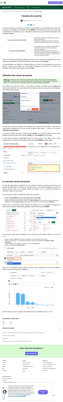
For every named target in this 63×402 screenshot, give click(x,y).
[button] (5, 392)
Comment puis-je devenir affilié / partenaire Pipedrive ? (17, 341)
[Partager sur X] (33, 25)
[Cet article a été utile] (3, 322)
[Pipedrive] (7, 3)
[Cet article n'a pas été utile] (11, 322)
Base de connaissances (7, 11)
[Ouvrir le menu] (3, 3)
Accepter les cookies (43, 392)
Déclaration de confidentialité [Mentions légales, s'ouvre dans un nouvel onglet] (19, 396)
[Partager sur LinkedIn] (31, 25)
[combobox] (3, 388)
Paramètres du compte (17, 11)
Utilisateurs (5, 338)
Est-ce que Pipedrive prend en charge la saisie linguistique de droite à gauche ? (23, 332)
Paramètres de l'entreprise (28, 11)
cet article (10, 82)
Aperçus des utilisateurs (8, 335)
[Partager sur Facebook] (28, 25)
